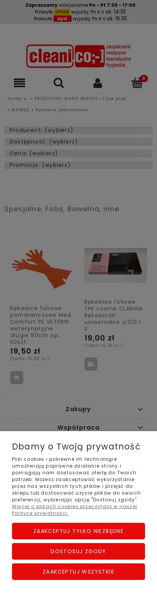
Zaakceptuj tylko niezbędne (78, 531)
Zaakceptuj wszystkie (78, 571)
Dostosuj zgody (78, 551)
